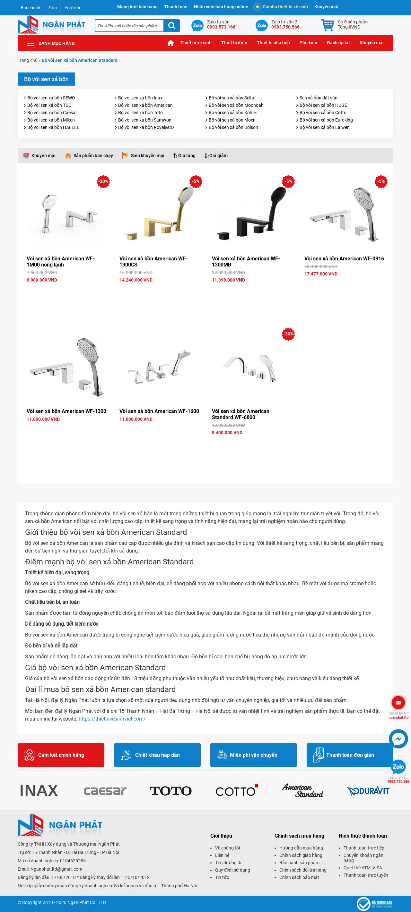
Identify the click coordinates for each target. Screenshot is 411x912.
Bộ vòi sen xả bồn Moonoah (236, 105)
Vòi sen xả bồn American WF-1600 (159, 411)
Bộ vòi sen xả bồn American (145, 105)
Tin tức (222, 877)
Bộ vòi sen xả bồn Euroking (326, 119)
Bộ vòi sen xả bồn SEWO (51, 97)
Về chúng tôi (227, 847)
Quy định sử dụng (232, 870)
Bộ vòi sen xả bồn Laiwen (325, 127)
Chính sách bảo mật (299, 877)
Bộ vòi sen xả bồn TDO (49, 105)
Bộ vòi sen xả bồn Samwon (144, 119)
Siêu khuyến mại (147, 155)
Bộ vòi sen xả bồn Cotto (323, 112)
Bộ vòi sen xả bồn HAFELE (53, 127)
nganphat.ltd (398, 715)
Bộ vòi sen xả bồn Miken (51, 119)
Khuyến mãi (326, 6)
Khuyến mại (43, 155)
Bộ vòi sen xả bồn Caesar (52, 112)
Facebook (30, 7)
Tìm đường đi (228, 862)
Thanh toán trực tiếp (364, 847)
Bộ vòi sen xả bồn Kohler (233, 112)
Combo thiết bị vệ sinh (282, 6)
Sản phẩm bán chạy (93, 155)
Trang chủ (171, 42)
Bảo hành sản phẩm (299, 862)
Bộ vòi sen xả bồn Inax (140, 97)
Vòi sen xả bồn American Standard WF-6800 (240, 414)
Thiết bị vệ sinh (196, 42)
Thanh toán (176, 6)
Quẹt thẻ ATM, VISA (363, 867)
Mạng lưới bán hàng (137, 6)
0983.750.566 (398, 779)
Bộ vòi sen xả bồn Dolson (233, 127)
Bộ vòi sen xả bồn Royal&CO (146, 127)
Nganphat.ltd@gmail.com (56, 869)
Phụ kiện (308, 42)
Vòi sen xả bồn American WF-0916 (344, 259)
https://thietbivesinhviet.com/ (112, 719)
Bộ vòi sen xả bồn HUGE (323, 105)
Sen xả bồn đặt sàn (318, 97)
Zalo (52, 7)
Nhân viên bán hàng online (221, 6)
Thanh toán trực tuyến (366, 875)
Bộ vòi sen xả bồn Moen (232, 119)
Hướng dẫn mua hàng (301, 847)
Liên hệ (222, 855)
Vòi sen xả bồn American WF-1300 (66, 411)
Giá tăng (187, 155)
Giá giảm (218, 155)
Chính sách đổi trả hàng (303, 870)
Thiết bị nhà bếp (273, 42)
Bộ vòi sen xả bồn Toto (140, 112)
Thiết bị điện (234, 42)
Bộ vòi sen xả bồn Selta (231, 97)
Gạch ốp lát (338, 42)
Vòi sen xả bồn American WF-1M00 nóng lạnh (61, 262)
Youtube (73, 7)
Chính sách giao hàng (300, 855)
